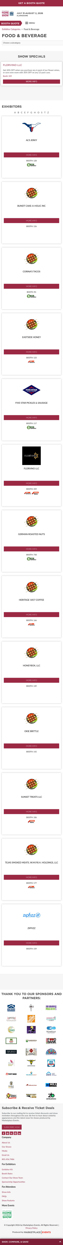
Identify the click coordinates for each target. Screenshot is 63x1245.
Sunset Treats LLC (31, 796)
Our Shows (6, 1147)
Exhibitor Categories (11, 29)
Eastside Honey (31, 337)
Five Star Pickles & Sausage (31, 402)
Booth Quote (10, 23)
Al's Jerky (31, 140)
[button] (30, 95)
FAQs (4, 1196)
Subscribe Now (12, 1127)
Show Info (6, 1192)
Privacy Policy (32, 1228)
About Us (6, 1142)
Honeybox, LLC (31, 665)
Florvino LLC (31, 468)
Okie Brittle (31, 731)
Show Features (8, 1200)
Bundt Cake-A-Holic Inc (31, 205)
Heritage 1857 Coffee (31, 599)
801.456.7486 (8, 1159)
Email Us (5, 1155)
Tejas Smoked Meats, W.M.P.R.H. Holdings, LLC (31, 862)
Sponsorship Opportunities (13, 1182)
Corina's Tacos (31, 271)
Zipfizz (31, 928)
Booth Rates (7, 1173)
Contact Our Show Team (12, 1177)
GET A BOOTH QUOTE (31, 3)
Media (4, 1151)
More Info (31, 155)
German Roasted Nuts (31, 534)
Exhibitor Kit (7, 1169)
